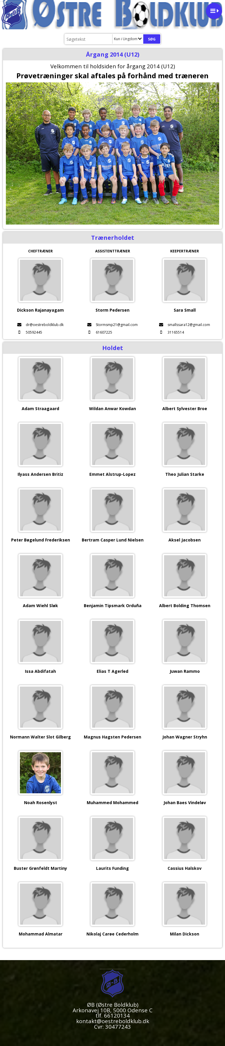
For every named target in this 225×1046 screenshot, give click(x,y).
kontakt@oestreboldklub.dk (112, 1021)
